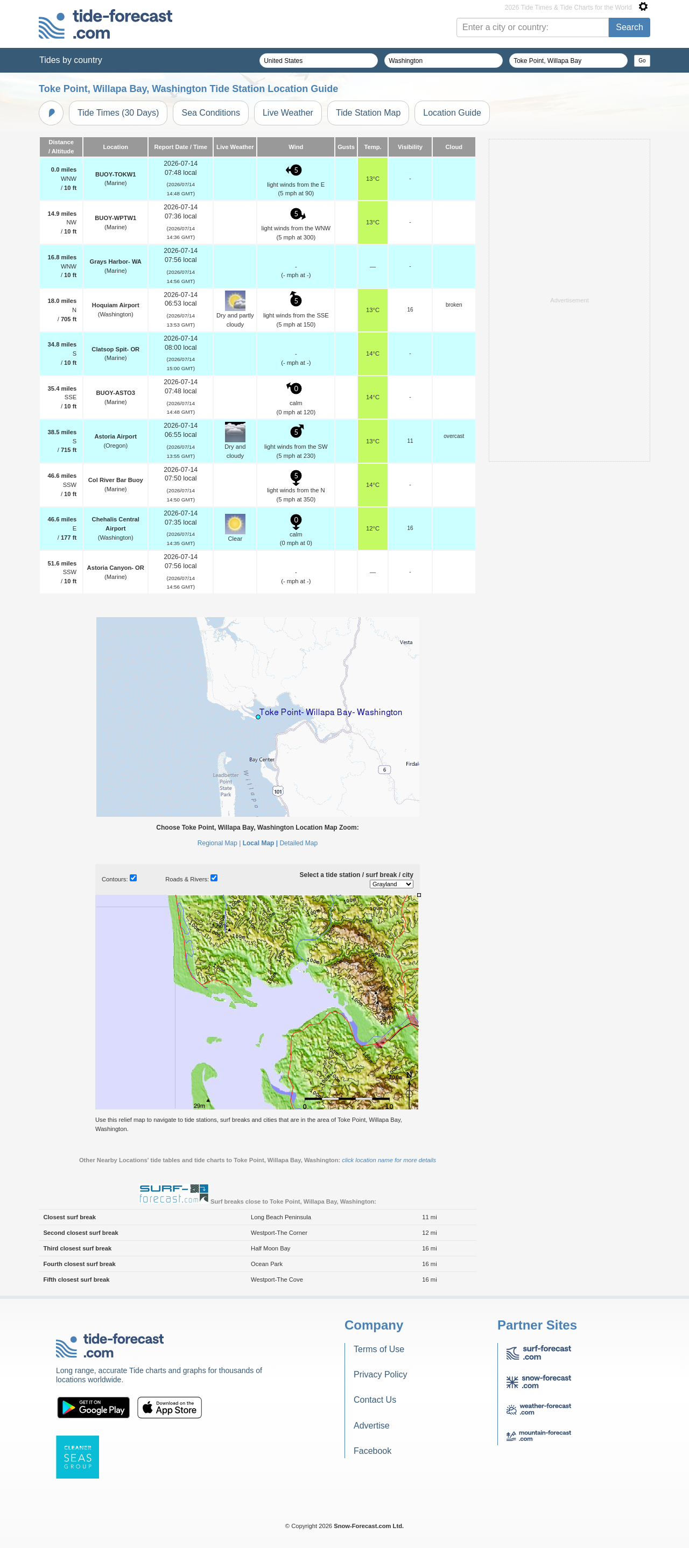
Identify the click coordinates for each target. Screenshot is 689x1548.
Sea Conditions (210, 112)
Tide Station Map (368, 112)
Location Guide (452, 112)
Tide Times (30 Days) (118, 112)
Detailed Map (298, 843)
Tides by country (70, 60)
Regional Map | (219, 843)
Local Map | (260, 843)
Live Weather (288, 112)
